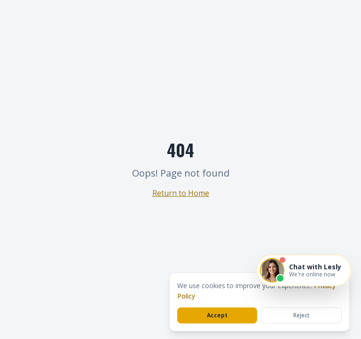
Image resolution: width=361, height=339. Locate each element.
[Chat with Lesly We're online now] (304, 270)
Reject (301, 315)
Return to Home (180, 193)
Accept (217, 315)
